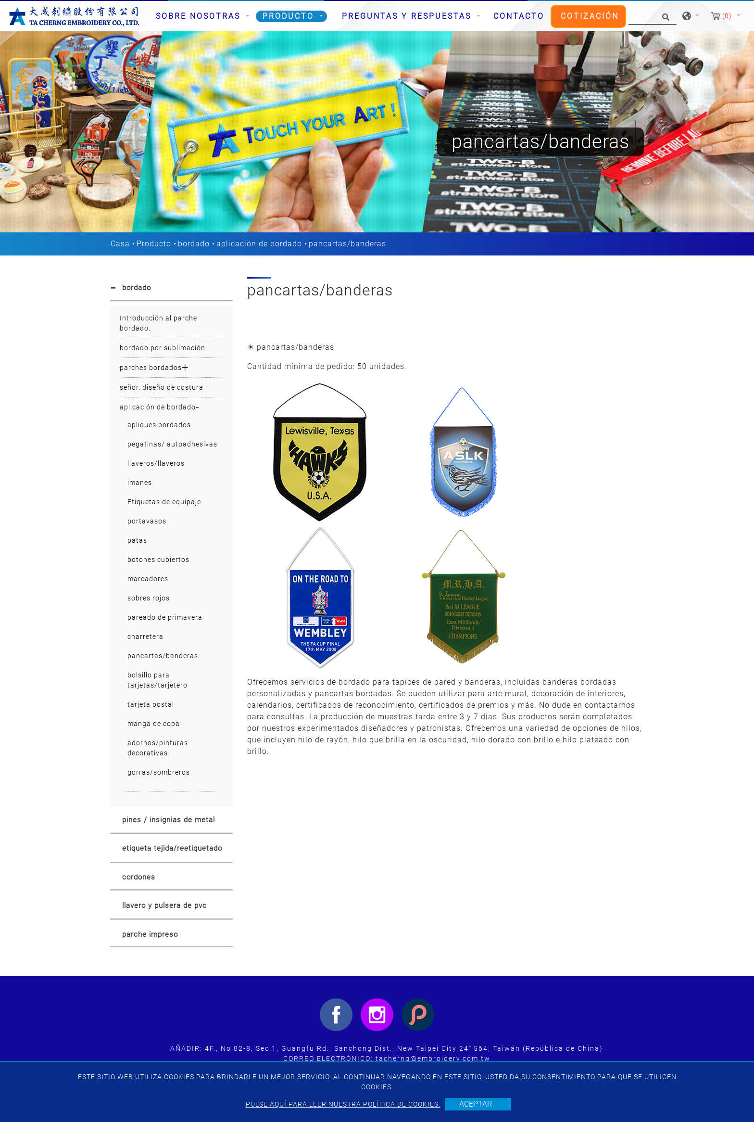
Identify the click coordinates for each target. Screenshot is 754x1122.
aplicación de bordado (259, 243)
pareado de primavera (164, 617)
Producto (154, 243)
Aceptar (475, 1104)
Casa (120, 243)
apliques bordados (159, 425)
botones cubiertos (158, 559)
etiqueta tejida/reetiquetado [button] (172, 848)
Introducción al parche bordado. (158, 323)
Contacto (518, 16)
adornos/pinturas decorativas (157, 748)
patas (137, 540)
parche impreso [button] (150, 934)
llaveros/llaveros (156, 463)
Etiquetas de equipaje (164, 502)
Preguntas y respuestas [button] (408, 16)
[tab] (171, 289)
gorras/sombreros (158, 772)
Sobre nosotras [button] (200, 16)
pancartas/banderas (162, 656)
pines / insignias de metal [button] (168, 820)
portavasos (146, 521)
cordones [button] (138, 877)
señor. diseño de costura (161, 387)
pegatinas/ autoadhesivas (172, 444)
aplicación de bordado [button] (158, 407)
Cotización (590, 16)
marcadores (147, 579)
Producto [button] (290, 16)
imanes (139, 482)
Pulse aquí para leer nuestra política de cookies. (343, 1104)
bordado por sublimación (162, 348)
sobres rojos (148, 598)
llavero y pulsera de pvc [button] (164, 905)
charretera (145, 636)
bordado (194, 243)
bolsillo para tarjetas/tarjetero (157, 680)
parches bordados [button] (151, 367)
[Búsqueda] (652, 16)
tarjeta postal (150, 704)
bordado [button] (136, 287)
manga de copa (153, 723)
